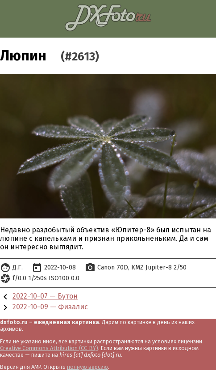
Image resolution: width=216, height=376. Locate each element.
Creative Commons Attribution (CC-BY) (49, 348)
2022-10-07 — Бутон (45, 296)
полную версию (87, 366)
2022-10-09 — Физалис (50, 307)
